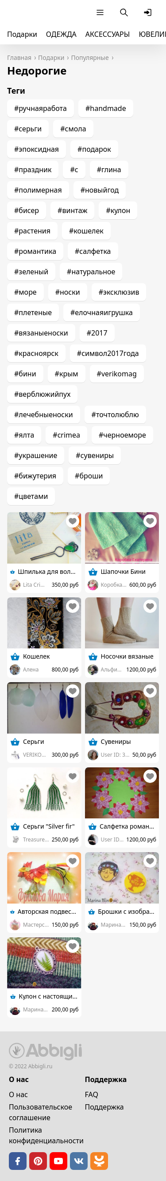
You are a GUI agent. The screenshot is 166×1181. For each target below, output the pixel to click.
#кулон (118, 210)
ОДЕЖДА (61, 34)
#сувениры (95, 455)
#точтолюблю (115, 414)
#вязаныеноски (41, 333)
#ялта (24, 435)
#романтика (35, 251)
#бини (25, 374)
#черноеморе (122, 435)
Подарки (22, 34)
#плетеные (33, 312)
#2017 (97, 333)
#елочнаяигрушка (101, 312)
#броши (89, 476)
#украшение (35, 455)
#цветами (31, 496)
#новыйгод (100, 190)
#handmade (105, 108)
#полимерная (38, 190)
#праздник (32, 169)
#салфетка (93, 251)
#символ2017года (108, 353)
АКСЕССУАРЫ (107, 34)
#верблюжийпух (42, 394)
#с (74, 169)
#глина (109, 169)
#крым (66, 374)
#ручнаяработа (40, 108)
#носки (67, 292)
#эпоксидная (36, 149)
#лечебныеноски (43, 414)
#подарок (94, 149)
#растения (32, 231)
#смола (73, 129)
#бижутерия (35, 476)
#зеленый (31, 271)
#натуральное (91, 271)
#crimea (66, 435)
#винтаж (72, 210)
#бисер (26, 210)
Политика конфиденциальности (46, 1135)
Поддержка (104, 1107)
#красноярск (36, 353)
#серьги (28, 129)
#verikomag (117, 374)
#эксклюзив (119, 292)
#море (25, 292)
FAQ (91, 1094)
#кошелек (86, 231)
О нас (18, 1094)
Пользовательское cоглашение (40, 1112)
